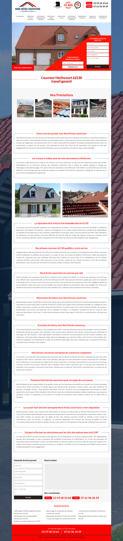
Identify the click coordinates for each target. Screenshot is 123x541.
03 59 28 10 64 (100, 3)
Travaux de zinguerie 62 (92, 17)
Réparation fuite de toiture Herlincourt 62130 (92, 517)
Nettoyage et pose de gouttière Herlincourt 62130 (25, 517)
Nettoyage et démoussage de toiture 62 (40, 18)
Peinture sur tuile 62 (61, 17)
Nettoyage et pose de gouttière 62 (51, 18)
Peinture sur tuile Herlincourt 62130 (27, 521)
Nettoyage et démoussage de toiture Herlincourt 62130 (27, 512)
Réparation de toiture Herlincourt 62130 (61, 516)
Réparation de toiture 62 (82, 17)
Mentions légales (76, 537)
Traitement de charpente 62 (103, 17)
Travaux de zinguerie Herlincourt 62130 (60, 519)
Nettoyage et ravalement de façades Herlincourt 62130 (59, 512)
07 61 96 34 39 (100, 6)
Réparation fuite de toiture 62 (30, 18)
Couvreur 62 (20, 16)
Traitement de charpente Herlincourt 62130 (91, 512)
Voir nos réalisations (23, 67)
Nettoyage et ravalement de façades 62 (71, 18)
